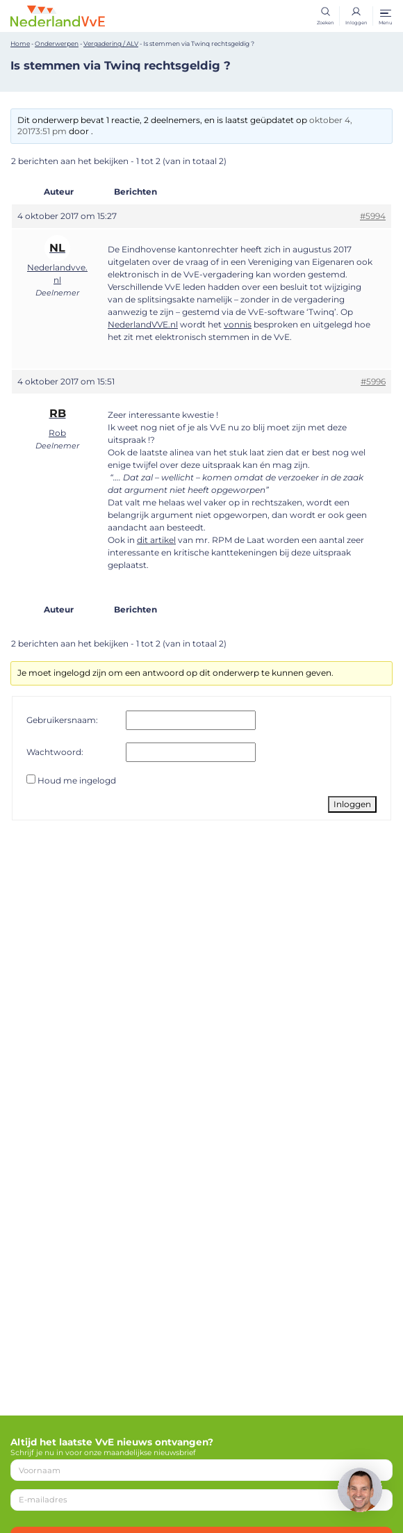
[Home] (57, 15)
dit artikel (156, 540)
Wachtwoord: (54, 752)
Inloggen (352, 804)
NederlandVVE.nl (143, 324)
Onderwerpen (57, 43)
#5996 (373, 381)
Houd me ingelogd (77, 780)
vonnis (238, 324)
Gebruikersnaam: (62, 720)
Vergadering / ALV (110, 43)
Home (20, 43)
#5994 (373, 216)
